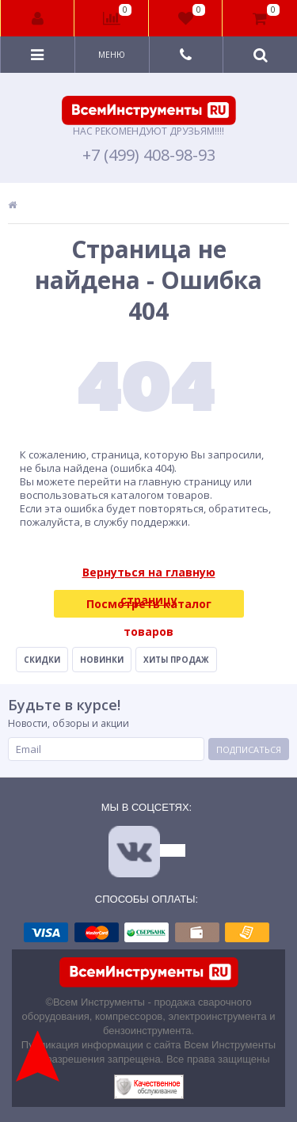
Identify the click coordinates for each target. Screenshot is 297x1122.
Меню (111, 54)
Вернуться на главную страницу (148, 575)
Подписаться (248, 749)
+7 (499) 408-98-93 (148, 155)
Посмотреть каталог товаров (148, 607)
